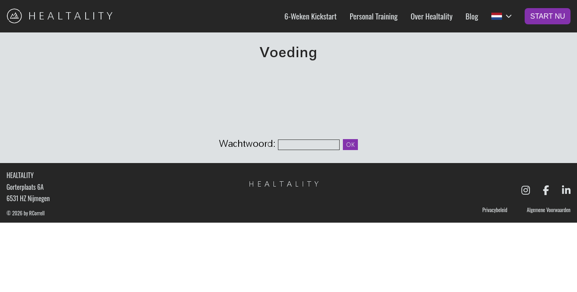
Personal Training (374, 16)
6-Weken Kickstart (310, 16)
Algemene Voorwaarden (549, 211)
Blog (471, 16)
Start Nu (547, 16)
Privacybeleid (494, 211)
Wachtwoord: (248, 144)
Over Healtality (431, 16)
